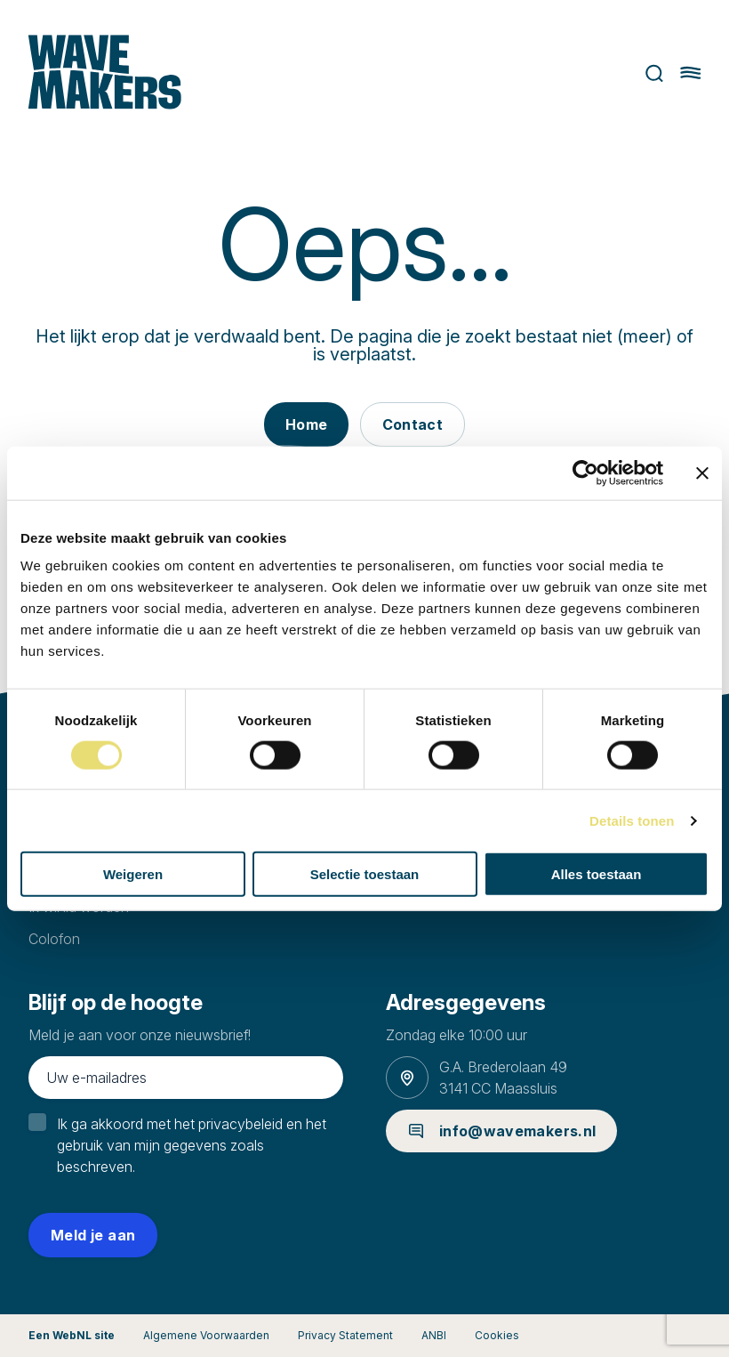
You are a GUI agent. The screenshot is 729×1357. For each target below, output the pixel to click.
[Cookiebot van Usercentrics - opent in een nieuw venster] (585, 472)
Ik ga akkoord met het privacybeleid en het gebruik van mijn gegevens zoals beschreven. (191, 1145)
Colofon (54, 939)
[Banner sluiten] (702, 472)
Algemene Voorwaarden (206, 1335)
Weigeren (133, 874)
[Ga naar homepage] (105, 73)
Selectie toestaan (365, 874)
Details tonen (631, 820)
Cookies (497, 1335)
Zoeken (654, 73)
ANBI (433, 1335)
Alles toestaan (596, 874)
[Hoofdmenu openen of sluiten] (690, 73)
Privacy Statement (345, 1335)
